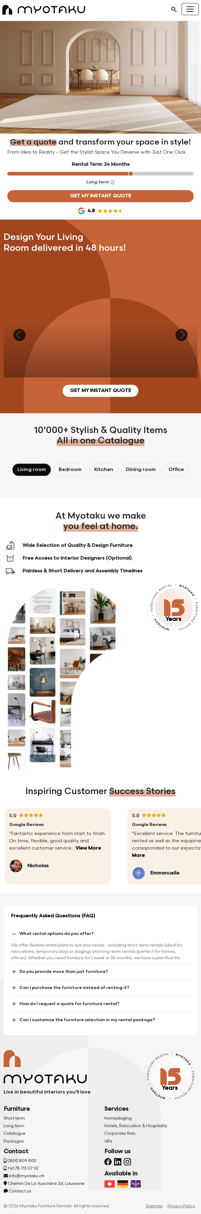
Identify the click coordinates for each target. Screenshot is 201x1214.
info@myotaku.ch (24, 1175)
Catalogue (15, 1133)
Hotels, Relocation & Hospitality (135, 1125)
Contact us (17, 1191)
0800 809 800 (20, 1160)
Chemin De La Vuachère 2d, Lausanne (44, 1183)
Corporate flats (119, 1133)
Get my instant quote (100, 196)
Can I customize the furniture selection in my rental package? (83, 1020)
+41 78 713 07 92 (21, 1168)
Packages (14, 1141)
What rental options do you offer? (52, 934)
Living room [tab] (31, 469)
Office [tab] (176, 469)
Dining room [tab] (141, 469)
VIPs (108, 1141)
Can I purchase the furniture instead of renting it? (70, 988)
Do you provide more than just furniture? (59, 972)
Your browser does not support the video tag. (100, 77)
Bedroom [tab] (70, 469)
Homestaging (118, 1118)
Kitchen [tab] (103, 469)
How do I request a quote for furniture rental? (65, 1004)
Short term (14, 1118)
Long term (14, 1125)
